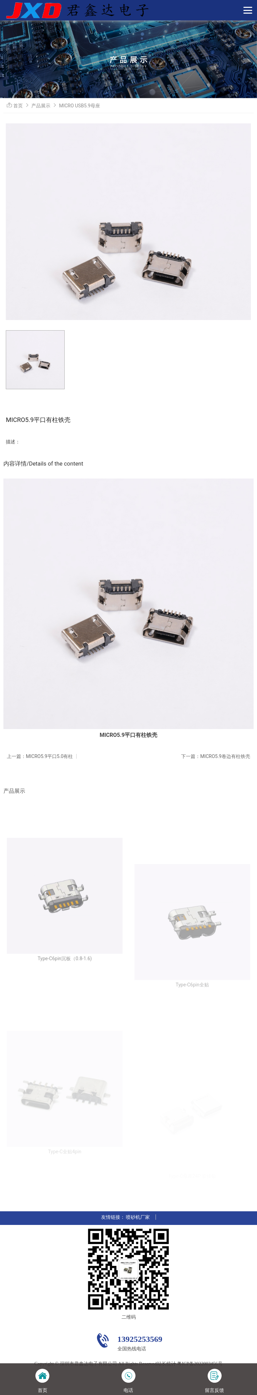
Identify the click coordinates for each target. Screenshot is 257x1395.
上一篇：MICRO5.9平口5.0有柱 (40, 756)
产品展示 (40, 105)
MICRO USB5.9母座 (79, 105)
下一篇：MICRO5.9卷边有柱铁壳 (215, 756)
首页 (18, 105)
